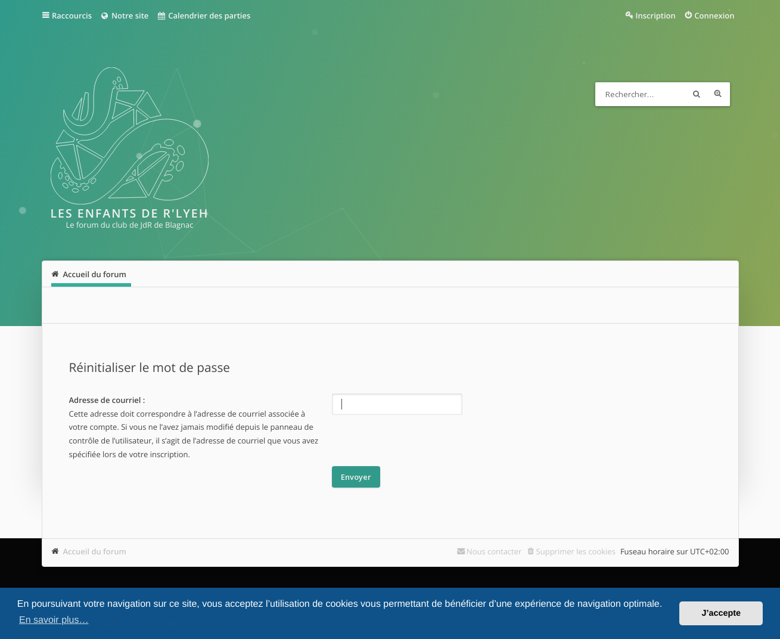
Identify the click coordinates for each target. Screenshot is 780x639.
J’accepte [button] (721, 613)
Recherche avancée (718, 94)
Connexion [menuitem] (714, 15)
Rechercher (696, 94)
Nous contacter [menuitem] (494, 551)
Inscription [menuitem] (656, 15)
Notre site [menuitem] (124, 15)
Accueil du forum (95, 551)
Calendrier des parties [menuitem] (203, 15)
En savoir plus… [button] (54, 620)
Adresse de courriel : (107, 400)
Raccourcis (72, 15)
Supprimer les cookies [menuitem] (576, 551)
